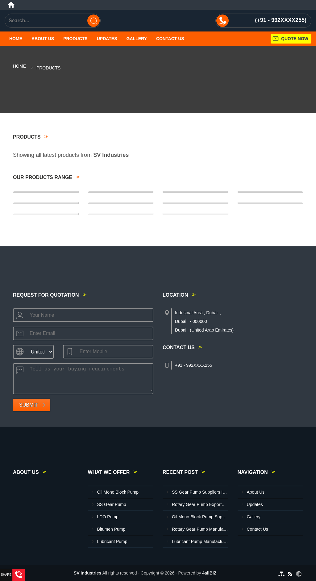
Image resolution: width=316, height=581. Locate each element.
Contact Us (170, 38)
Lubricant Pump (112, 541)
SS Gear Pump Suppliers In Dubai (200, 492)
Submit (28, 405)
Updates (107, 38)
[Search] (93, 21)
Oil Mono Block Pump (118, 492)
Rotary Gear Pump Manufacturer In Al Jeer (200, 529)
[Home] (11, 5)
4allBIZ (209, 573)
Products (75, 38)
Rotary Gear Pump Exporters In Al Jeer (200, 504)
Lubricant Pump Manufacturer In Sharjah (200, 541)
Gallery (137, 38)
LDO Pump (107, 516)
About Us (42, 38)
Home (15, 38)
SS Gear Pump (111, 504)
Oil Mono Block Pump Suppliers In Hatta (200, 516)
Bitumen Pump (111, 529)
